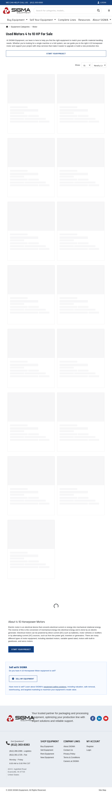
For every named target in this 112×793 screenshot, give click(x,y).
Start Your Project (56, 53)
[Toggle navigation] (108, 10)
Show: (77, 65)
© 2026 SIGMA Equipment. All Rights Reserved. (26, 790)
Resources (84, 20)
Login (89, 750)
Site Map (102, 790)
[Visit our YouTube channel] (105, 718)
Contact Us (68, 750)
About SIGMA (69, 746)
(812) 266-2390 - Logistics (20, 751)
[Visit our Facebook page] (92, 718)
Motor (34, 27)
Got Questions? (17, 741)
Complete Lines (67, 20)
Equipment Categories (20, 27)
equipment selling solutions (55, 687)
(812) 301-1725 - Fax (18, 755)
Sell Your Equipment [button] (42, 20)
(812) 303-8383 (20, 744)
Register (90, 746)
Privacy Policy (69, 754)
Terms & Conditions (71, 757)
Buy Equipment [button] (16, 20)
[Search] (98, 10)
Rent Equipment (47, 754)
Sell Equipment (47, 750)
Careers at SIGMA (71, 761)
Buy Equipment (47, 746)
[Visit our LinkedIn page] (99, 718)
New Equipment (47, 757)
